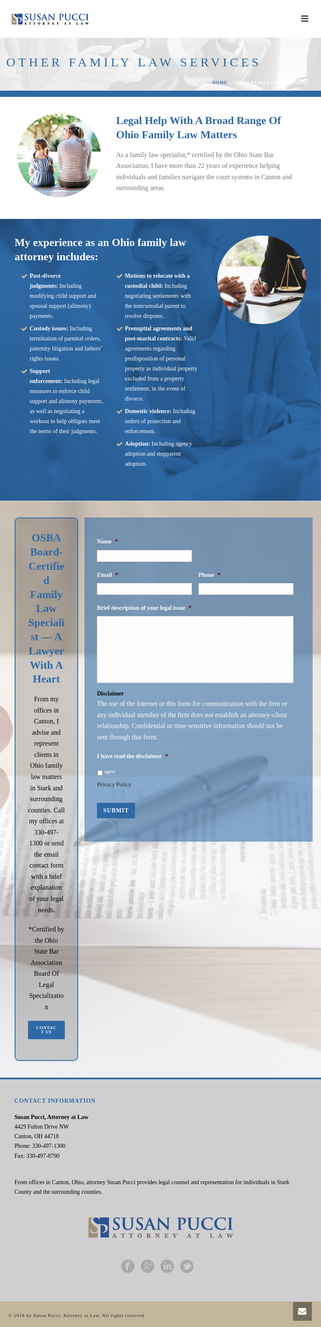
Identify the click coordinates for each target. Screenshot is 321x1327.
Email (107, 575)
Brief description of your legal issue (144, 608)
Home (219, 82)
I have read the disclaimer (132, 756)
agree (110, 771)
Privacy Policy (114, 784)
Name (107, 541)
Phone (209, 575)
